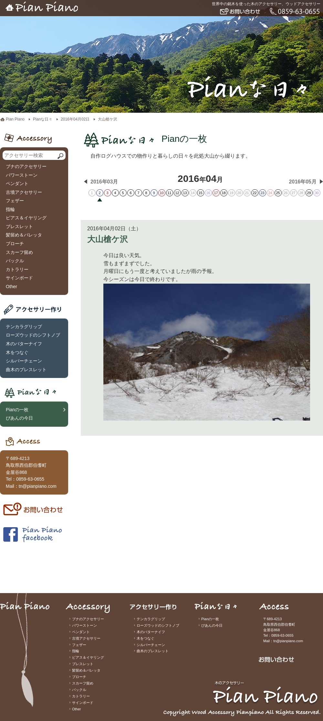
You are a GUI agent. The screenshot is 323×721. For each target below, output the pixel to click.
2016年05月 (303, 181)
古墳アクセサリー (24, 192)
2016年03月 (104, 181)
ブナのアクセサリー (26, 166)
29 (309, 193)
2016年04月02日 (75, 119)
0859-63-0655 (30, 479)
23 (262, 193)
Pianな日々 (42, 119)
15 (200, 193)
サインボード (19, 277)
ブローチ (15, 243)
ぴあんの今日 (19, 418)
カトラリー (17, 269)
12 (177, 193)
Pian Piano (15, 119)
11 (169, 193)
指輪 (10, 209)
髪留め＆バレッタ (24, 234)
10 (161, 193)
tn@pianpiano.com (38, 486)
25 (278, 193)
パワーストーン (21, 175)
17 (216, 193)
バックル (15, 260)
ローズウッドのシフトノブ (33, 335)
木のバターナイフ (24, 343)
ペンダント (17, 183)
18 (223, 193)
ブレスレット (19, 226)
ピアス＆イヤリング (26, 217)
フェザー (15, 200)
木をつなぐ (17, 352)
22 (254, 193)
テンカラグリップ (24, 326)
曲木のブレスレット (26, 369)
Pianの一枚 (17, 409)
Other (11, 286)
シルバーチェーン (24, 360)
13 (185, 193)
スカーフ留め (19, 252)
